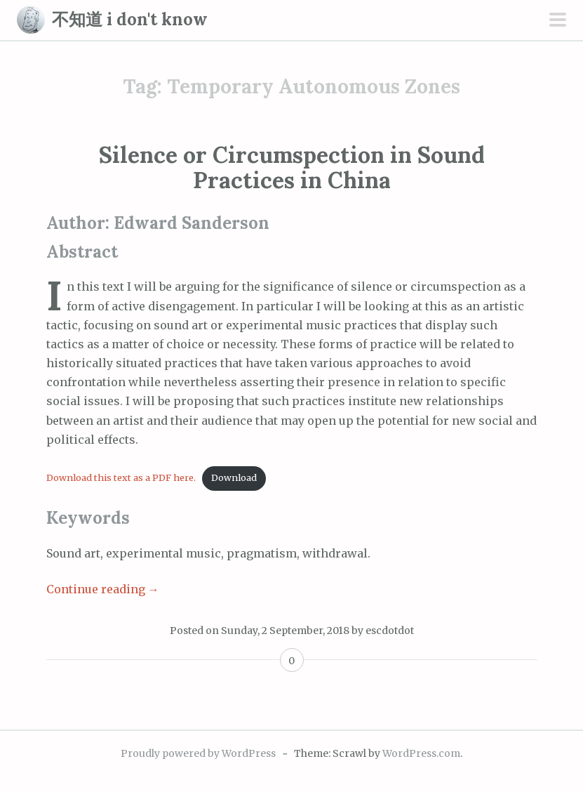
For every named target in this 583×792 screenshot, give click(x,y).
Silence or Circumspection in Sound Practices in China (292, 167)
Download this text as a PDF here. (121, 477)
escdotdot (390, 630)
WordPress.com (421, 753)
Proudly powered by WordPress (198, 753)
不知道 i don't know (130, 19)
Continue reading (102, 589)
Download (234, 477)
